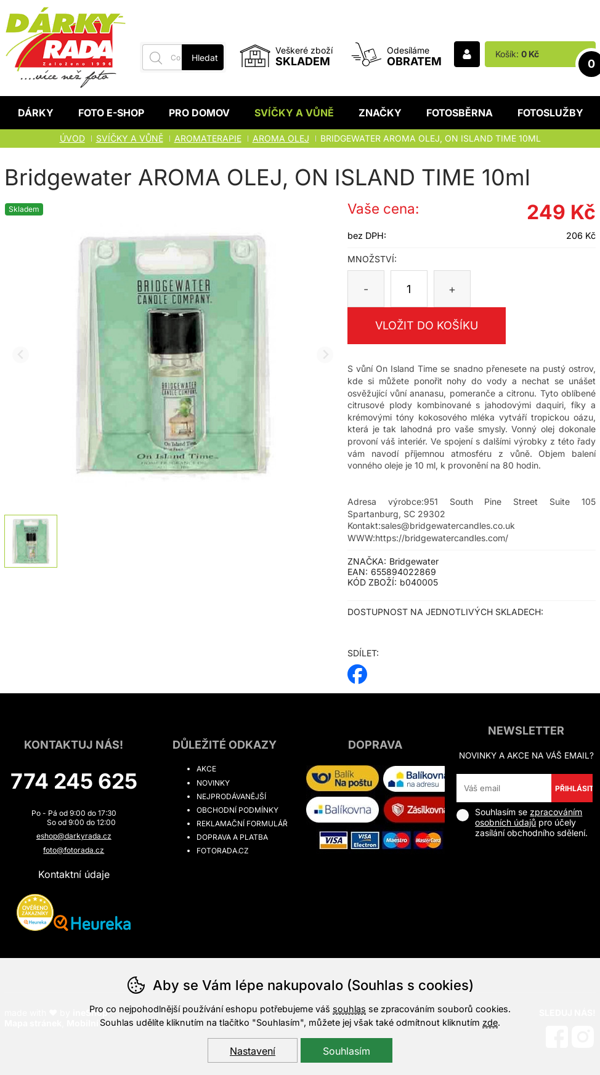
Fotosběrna (459, 113)
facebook (357, 670)
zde (490, 1022)
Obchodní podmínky (237, 810)
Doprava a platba (232, 837)
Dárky (36, 113)
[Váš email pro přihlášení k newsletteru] (503, 788)
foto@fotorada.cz (73, 850)
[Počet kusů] (409, 288)
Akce (206, 768)
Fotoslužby (550, 113)
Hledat (205, 57)
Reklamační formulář (242, 823)
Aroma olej (281, 138)
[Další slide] (325, 355)
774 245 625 (73, 781)
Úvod (72, 138)
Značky (380, 113)
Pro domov (199, 113)
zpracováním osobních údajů (528, 817)
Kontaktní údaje (74, 874)
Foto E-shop (111, 113)
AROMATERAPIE (207, 138)
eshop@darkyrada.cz (73, 835)
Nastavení (252, 1051)
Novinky (213, 782)
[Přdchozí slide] (20, 355)
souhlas (349, 1009)
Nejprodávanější (231, 796)
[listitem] (30, 541)
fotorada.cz (223, 850)
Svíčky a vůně (294, 113)
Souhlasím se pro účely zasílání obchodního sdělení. (522, 822)
